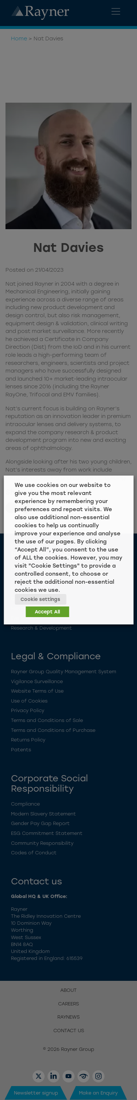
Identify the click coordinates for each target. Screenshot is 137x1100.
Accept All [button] (47, 612)
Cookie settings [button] (40, 599)
